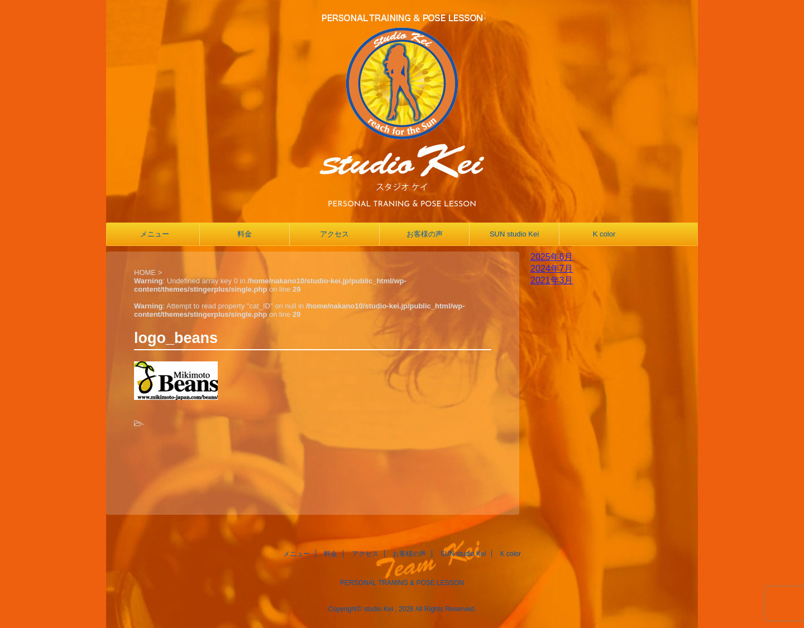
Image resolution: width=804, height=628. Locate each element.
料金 (244, 234)
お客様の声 (424, 234)
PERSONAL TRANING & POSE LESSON (402, 583)
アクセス (334, 234)
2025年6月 (551, 257)
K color (604, 234)
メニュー (154, 234)
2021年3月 (551, 280)
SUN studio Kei (514, 234)
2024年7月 (551, 268)
